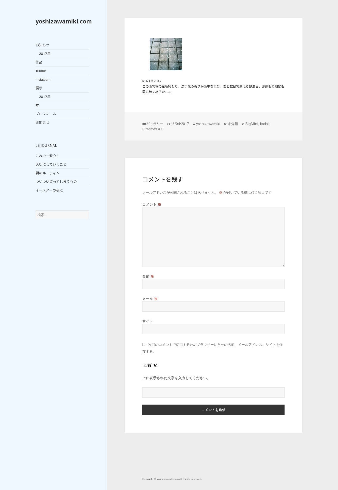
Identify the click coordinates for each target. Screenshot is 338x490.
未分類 (233, 123)
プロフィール (46, 114)
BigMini (251, 123)
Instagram (43, 79)
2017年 (44, 53)
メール (150, 298)
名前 (148, 276)
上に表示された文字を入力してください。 (176, 378)
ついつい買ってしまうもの (56, 181)
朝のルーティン (47, 173)
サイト (147, 321)
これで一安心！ (48, 156)
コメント (151, 204)
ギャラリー (154, 123)
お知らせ (42, 45)
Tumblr (41, 71)
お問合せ (42, 122)
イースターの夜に (49, 190)
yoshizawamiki (208, 123)
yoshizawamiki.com (64, 21)
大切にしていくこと (51, 164)
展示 (39, 88)
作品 (39, 62)
